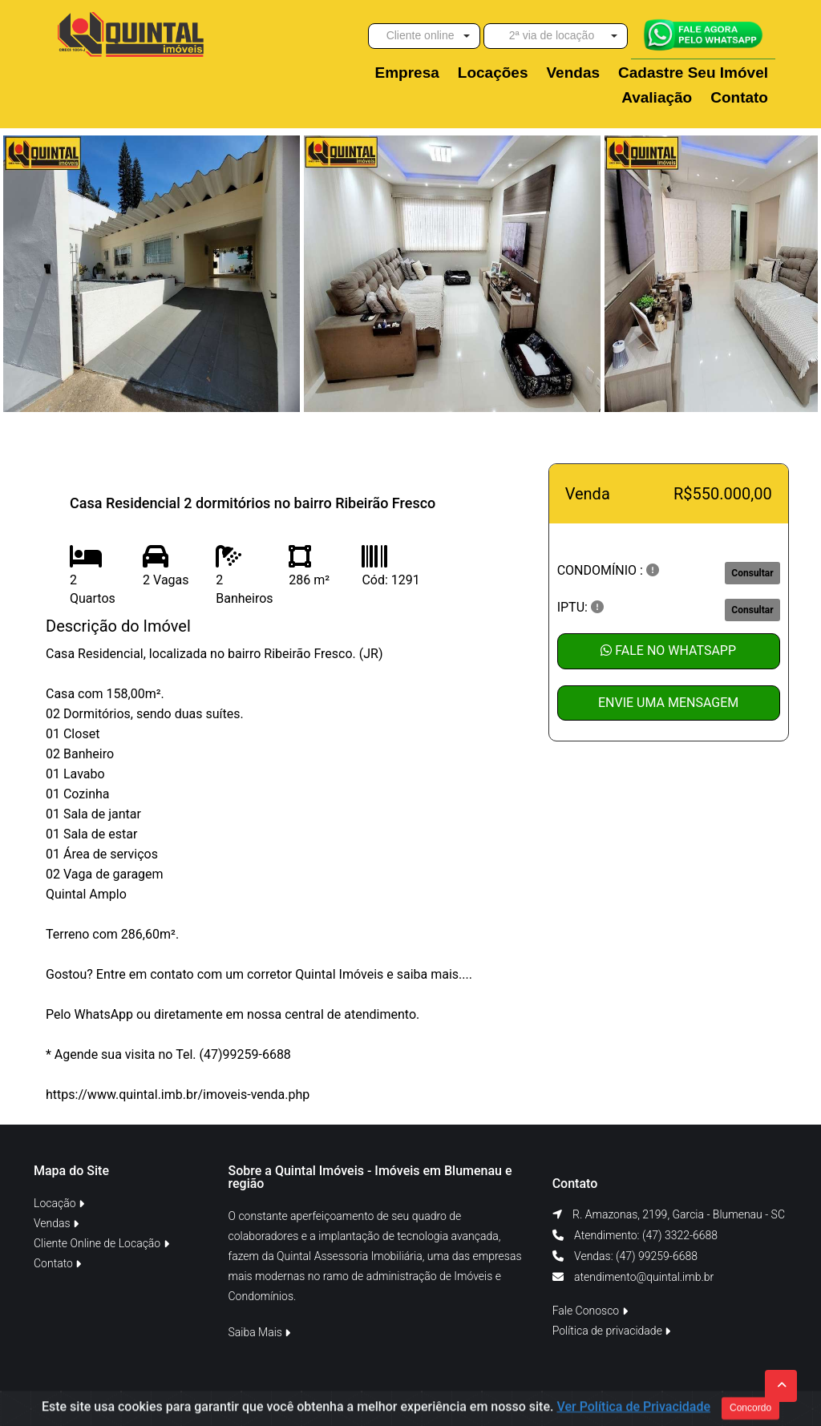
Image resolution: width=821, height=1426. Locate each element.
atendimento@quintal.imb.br (644, 1276)
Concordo (750, 1410)
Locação (59, 1203)
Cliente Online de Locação (101, 1243)
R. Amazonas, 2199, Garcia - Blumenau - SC (678, 1214)
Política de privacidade (611, 1330)
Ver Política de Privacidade (633, 1409)
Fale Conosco (590, 1310)
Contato (57, 1263)
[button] (424, 36)
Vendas (56, 1223)
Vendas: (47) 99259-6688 (635, 1256)
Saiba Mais (260, 1332)
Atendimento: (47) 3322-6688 (645, 1235)
